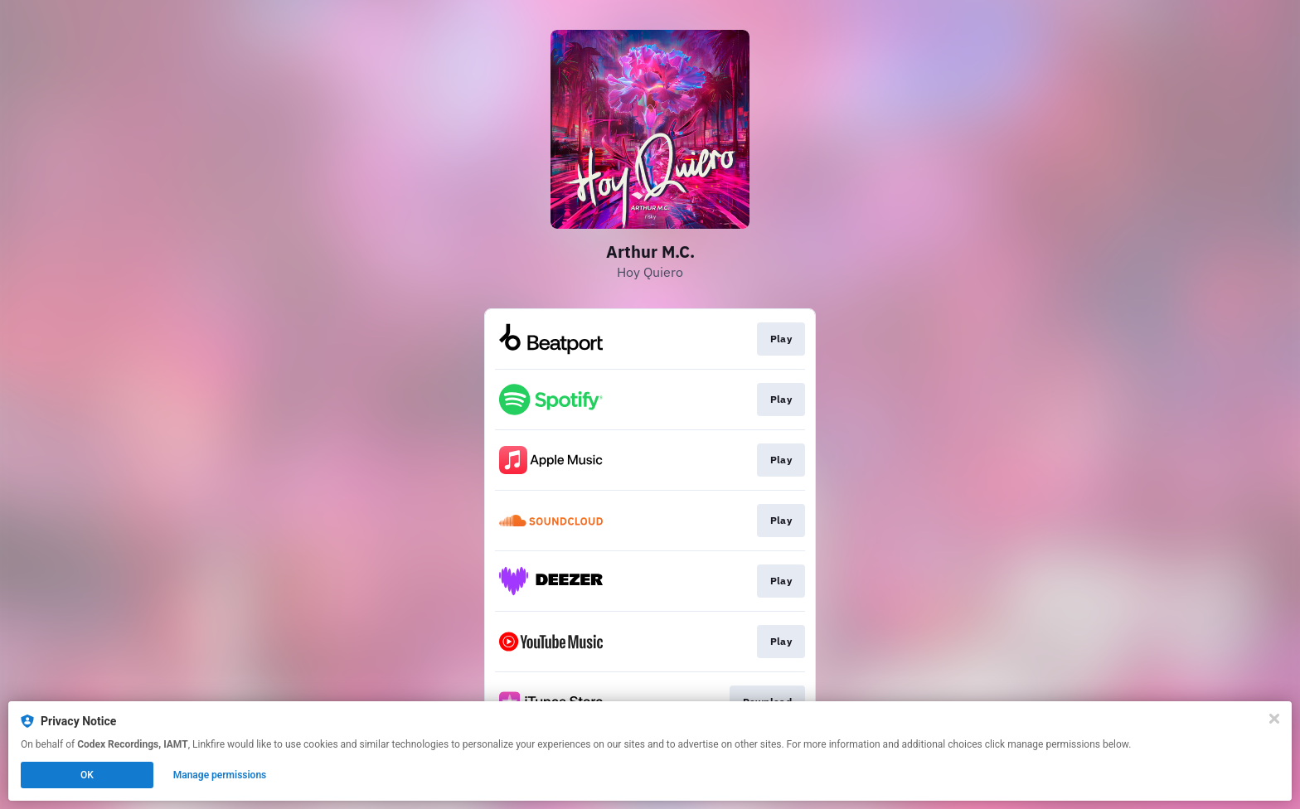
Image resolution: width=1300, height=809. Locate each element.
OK (87, 775)
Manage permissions (220, 775)
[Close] (1274, 718)
